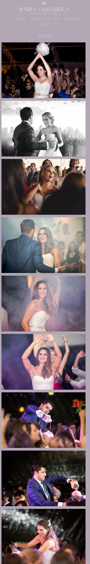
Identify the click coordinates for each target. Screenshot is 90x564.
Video (57, 18)
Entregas (71, 18)
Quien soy (19, 18)
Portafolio (38, 18)
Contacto (45, 24)
